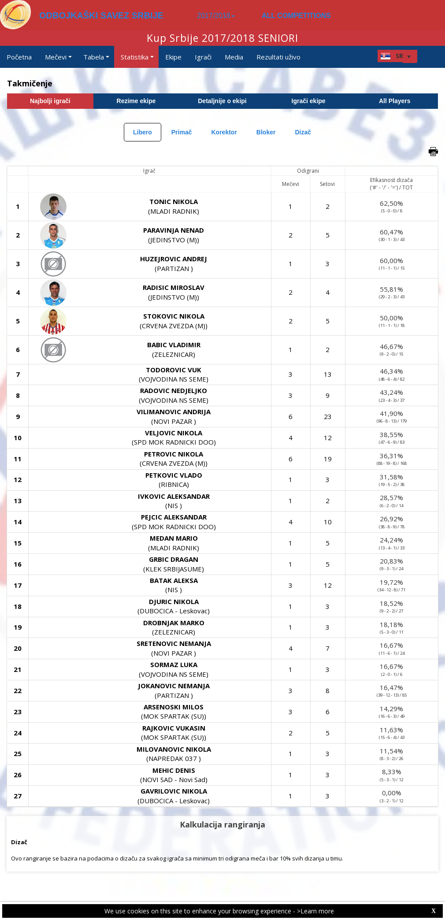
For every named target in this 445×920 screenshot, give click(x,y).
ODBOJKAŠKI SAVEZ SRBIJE (101, 15)
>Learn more (315, 911)
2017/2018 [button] (216, 15)
